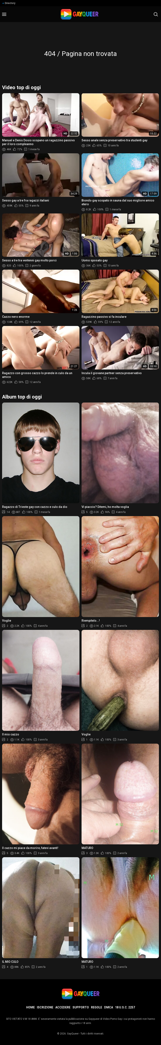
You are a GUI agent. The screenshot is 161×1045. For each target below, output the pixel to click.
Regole (96, 1007)
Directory (8, 3)
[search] (156, 14)
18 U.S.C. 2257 (125, 1007)
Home (30, 1007)
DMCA (108, 1007)
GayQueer (73, 1033)
